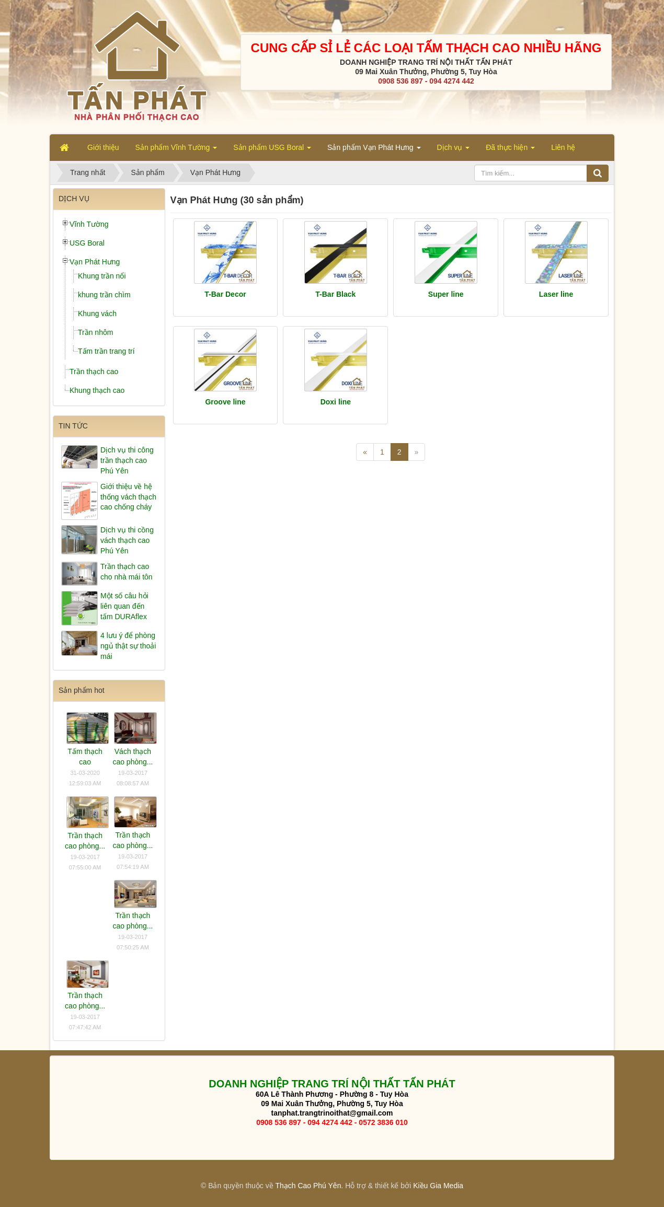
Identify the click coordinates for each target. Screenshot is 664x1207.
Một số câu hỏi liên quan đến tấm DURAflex (124, 606)
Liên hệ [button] (563, 147)
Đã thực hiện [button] (510, 150)
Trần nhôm (95, 332)
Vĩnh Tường (89, 224)
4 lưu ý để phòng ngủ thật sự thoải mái (128, 645)
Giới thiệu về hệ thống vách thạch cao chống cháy (128, 497)
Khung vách (97, 313)
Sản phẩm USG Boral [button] (272, 150)
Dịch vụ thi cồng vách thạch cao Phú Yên (127, 540)
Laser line (556, 294)
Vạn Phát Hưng (95, 262)
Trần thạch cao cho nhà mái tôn (126, 571)
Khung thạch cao (97, 390)
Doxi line (335, 402)
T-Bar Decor (225, 294)
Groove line (225, 402)
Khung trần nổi (102, 276)
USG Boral (87, 243)
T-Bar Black (335, 294)
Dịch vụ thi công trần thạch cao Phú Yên (127, 460)
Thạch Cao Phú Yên (308, 1185)
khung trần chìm (104, 295)
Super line (446, 294)
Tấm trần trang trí (106, 351)
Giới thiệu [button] (103, 147)
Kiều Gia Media (438, 1185)
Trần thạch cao (94, 371)
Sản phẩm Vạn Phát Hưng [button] (373, 150)
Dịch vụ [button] (453, 150)
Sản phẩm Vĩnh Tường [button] (176, 150)
